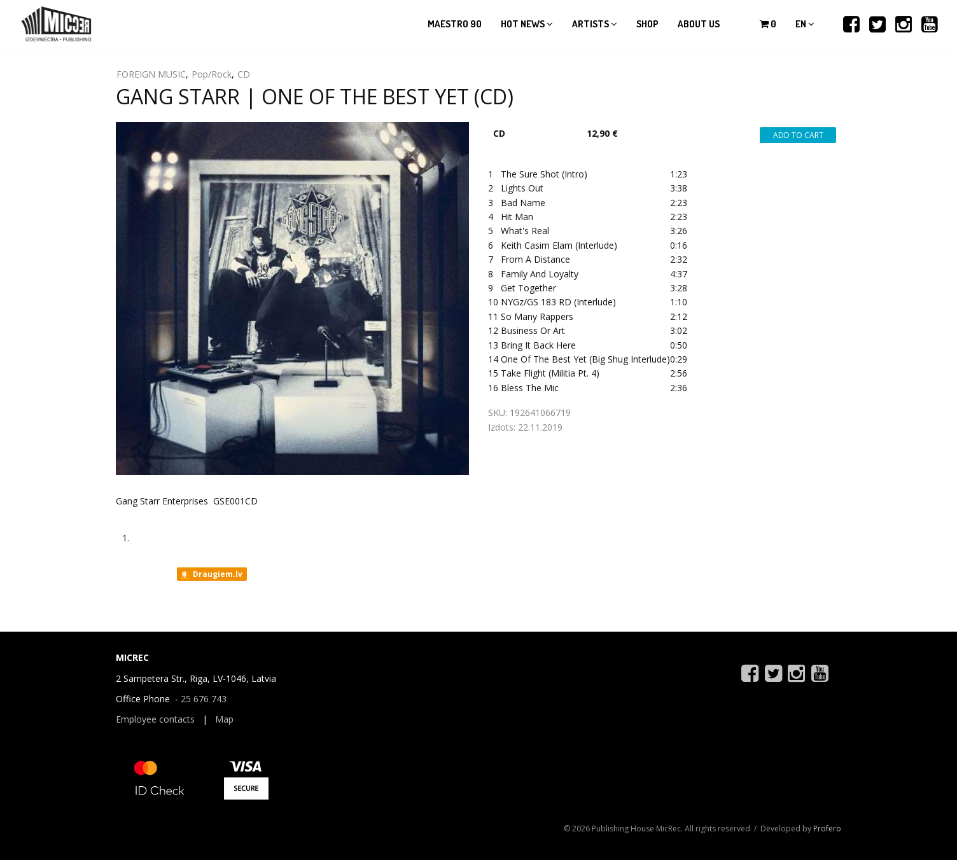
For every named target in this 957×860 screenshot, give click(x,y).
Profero (827, 828)
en (804, 24)
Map (224, 719)
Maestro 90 (455, 24)
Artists (594, 24)
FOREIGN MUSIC (151, 74)
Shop (647, 24)
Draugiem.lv (210, 574)
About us (699, 24)
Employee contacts (155, 719)
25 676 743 (204, 699)
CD (243, 74)
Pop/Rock (212, 74)
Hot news (527, 24)
